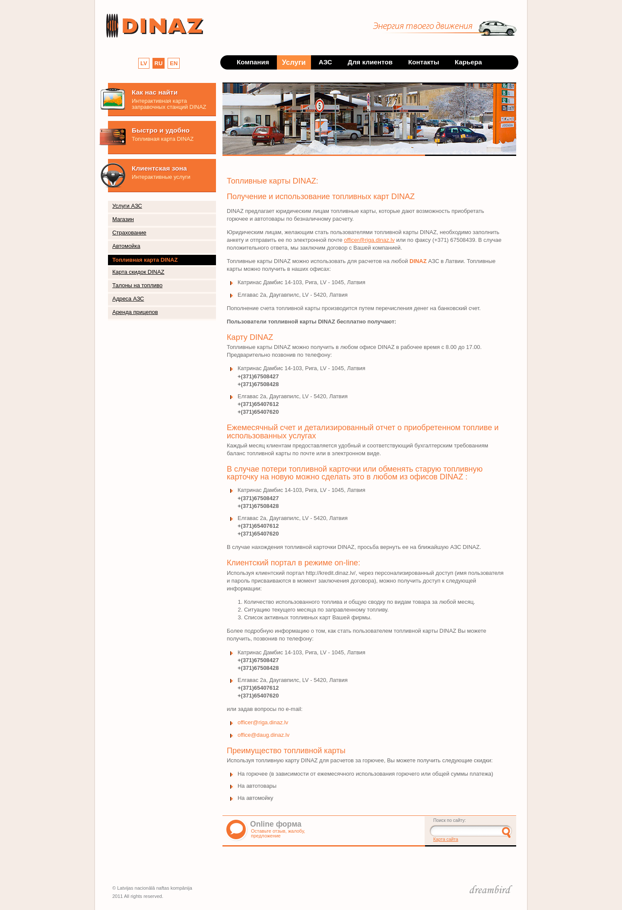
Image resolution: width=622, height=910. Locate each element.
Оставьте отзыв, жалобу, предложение (278, 833)
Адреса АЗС (128, 298)
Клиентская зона (159, 168)
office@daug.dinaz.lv (263, 735)
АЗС (325, 62)
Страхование (129, 232)
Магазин (123, 219)
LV (143, 63)
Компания (253, 62)
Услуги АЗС (127, 206)
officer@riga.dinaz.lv (369, 240)
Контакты (423, 62)
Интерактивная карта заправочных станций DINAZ (169, 104)
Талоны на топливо (137, 285)
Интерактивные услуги (161, 177)
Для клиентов (370, 62)
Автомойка (126, 246)
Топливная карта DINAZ (163, 139)
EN (174, 63)
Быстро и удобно (161, 130)
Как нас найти (155, 92)
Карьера (468, 62)
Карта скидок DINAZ (138, 272)
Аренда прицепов (135, 312)
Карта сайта (445, 839)
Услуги (294, 62)
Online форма (275, 824)
